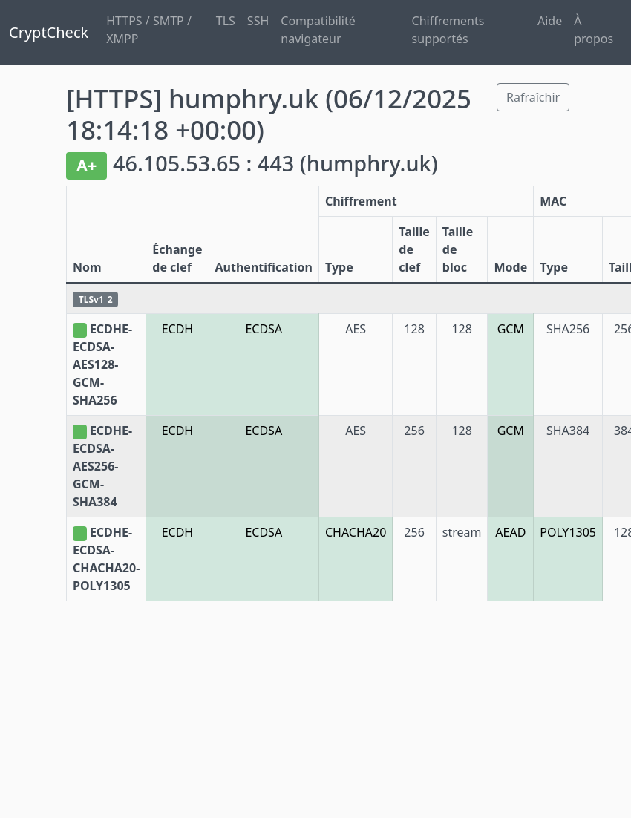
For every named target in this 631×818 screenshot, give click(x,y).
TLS (225, 21)
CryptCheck (48, 32)
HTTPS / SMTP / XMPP (149, 30)
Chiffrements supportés (448, 30)
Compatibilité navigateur (318, 30)
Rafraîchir (533, 97)
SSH (258, 21)
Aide (549, 21)
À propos (593, 30)
